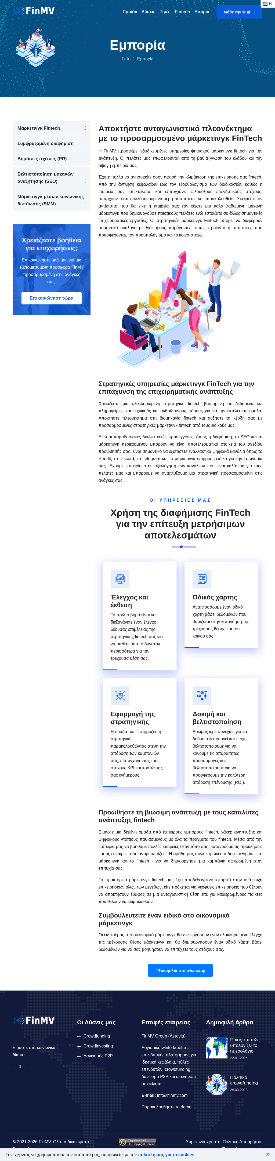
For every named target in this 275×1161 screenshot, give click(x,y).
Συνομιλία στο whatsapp (180, 970)
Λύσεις (148, 11)
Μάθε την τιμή (239, 12)
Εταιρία (201, 11)
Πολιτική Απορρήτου (242, 1142)
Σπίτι (126, 59)
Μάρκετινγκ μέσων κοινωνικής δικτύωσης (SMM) (50, 200)
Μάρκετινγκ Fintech (38, 128)
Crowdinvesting (98, 1046)
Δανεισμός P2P (98, 1056)
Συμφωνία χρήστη (203, 1142)
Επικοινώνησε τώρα (52, 298)
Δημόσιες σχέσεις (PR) (42, 158)
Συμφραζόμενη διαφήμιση (45, 143)
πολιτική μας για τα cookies (166, 1154)
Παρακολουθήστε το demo (166, 1107)
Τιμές (165, 11)
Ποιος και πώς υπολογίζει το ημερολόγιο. (243, 1044)
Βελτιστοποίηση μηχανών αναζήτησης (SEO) (45, 178)
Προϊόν (129, 11)
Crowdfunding (97, 1036)
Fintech (182, 11)
